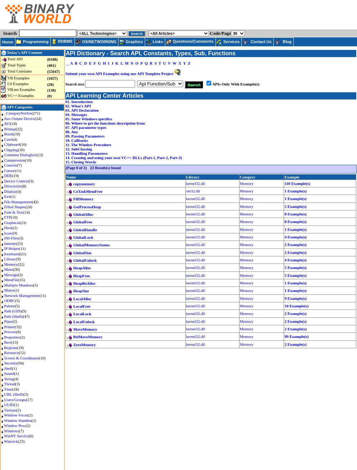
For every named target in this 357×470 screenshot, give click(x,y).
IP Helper (11, 248)
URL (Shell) (14, 394)
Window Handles (17, 420)
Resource (11, 352)
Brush (9, 134)
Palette (9, 306)
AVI (7, 123)
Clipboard (12, 144)
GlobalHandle (85, 230)
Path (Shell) (13, 316)
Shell (8, 368)
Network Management (22, 295)
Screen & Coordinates (21, 358)
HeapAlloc (82, 268)
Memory (11, 264)
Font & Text (13, 212)
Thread (9, 384)
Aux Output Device (19, 118)
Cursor (9, 170)
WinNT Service (16, 436)
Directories (13, 186)
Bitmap (10, 129)
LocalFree (81, 306)
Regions (10, 347)
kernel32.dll (195, 183)
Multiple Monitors (18, 285)
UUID (9, 404)
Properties (12, 337)
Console (10, 165)
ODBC (9, 300)
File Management (18, 202)
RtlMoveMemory (87, 337)
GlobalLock (83, 237)
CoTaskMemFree (87, 191)
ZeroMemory (84, 345)
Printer (9, 327)
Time (8, 389)
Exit (7, 196)
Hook (8, 227)
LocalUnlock (84, 322)
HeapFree (81, 276)
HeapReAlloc (84, 283)
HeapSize (81, 291)
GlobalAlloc (83, 214)
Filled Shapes (15, 207)
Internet (10, 243)
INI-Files (11, 238)
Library (10, 259)
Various (10, 410)
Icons (8, 233)
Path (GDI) (13, 311)
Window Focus (16, 415)
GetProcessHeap (87, 207)
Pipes (8, 321)
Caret (8, 139)
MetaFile (11, 280)
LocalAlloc (82, 299)
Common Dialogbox (20, 155)
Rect (7, 342)
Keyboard (12, 254)
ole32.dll (193, 191)
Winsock (11, 441)
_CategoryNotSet (18, 113)
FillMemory (83, 199)
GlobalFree (82, 222)
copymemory (84, 184)
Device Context (16, 181)
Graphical (12, 222)
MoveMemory (85, 329)
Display (10, 191)
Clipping (11, 150)
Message (11, 275)
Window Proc (15, 425)
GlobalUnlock (85, 260)
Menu (9, 269)
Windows (11, 431)
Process (10, 332)
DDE (8, 175)
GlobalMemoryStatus (91, 245)
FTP (7, 217)
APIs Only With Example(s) (235, 84)
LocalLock (82, 314)
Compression (14, 160)
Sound (9, 373)
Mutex (9, 290)
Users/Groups (15, 399)
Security (11, 363)
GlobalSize (82, 253)
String (9, 379)
